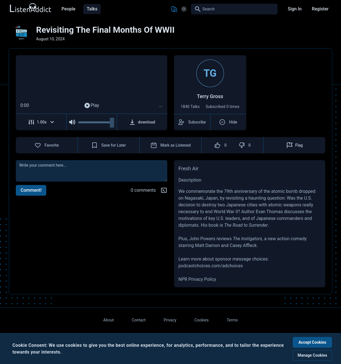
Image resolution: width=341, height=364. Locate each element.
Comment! (31, 190)
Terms (232, 320)
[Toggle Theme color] (174, 9)
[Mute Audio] (72, 122)
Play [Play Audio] (91, 105)
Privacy (170, 320)
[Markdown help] (163, 190)
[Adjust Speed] (41, 122)
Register (320, 9)
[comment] (91, 171)
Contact (139, 320)
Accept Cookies (312, 342)
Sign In (295, 9)
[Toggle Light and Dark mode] (184, 9)
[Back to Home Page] (30, 8)
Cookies (201, 320)
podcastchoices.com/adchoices (211, 265)
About (108, 320)
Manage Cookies (312, 355)
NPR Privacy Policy (197, 279)
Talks (92, 9)
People (68, 9)
